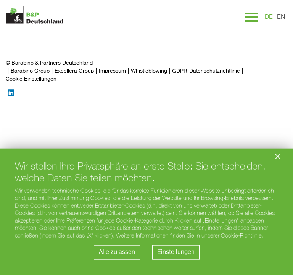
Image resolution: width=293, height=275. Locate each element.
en (281, 17)
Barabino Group (30, 71)
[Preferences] (31, 79)
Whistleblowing (149, 71)
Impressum (112, 71)
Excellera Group (74, 71)
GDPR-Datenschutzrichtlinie (206, 71)
